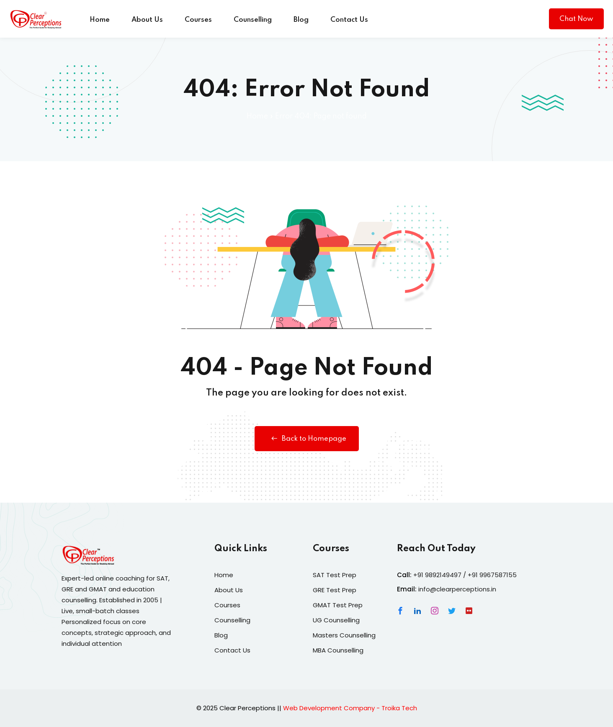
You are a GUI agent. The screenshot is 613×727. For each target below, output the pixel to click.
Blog (301, 19)
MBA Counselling (338, 650)
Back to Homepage (306, 438)
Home (100, 19)
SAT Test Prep (334, 574)
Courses (198, 19)
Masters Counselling (344, 635)
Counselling (253, 19)
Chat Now (576, 19)
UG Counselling (336, 620)
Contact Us (349, 19)
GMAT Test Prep (338, 605)
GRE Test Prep (334, 590)
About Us (147, 19)
